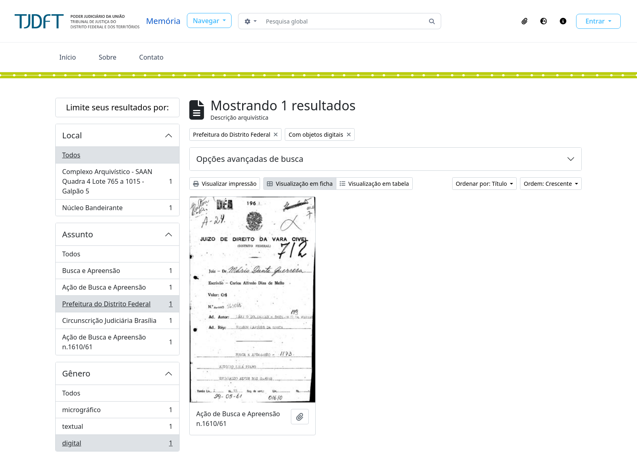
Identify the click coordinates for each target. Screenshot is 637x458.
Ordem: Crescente (548, 183)
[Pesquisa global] (343, 21)
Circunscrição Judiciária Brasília (117, 322)
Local (72, 135)
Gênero (76, 373)
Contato (151, 57)
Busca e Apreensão (117, 272)
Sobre (108, 57)
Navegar (207, 20)
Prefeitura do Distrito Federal (117, 305)
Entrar (596, 21)
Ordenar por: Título (482, 183)
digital (117, 444)
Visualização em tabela (374, 183)
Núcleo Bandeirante (117, 209)
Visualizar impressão (224, 183)
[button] (524, 21)
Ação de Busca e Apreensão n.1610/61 (117, 342)
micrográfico (117, 411)
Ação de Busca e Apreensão (117, 289)
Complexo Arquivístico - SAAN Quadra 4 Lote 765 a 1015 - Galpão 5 (117, 181)
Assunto (77, 234)
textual (117, 428)
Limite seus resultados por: (117, 107)
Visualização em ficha (300, 183)
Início (67, 57)
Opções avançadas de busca (249, 158)
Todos (71, 155)
